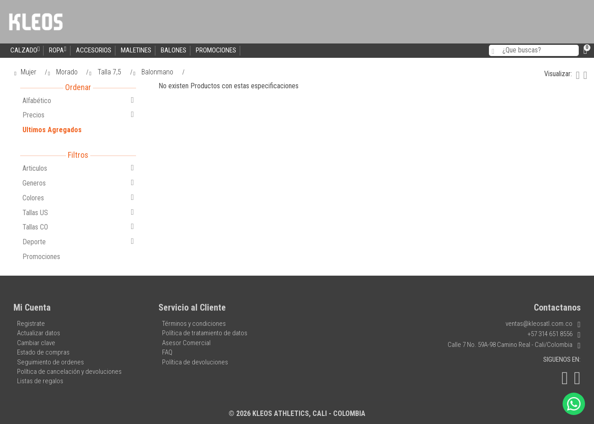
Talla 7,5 (106, 72)
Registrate (31, 324)
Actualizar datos (38, 333)
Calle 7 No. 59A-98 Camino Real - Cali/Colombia (514, 345)
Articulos (78, 168)
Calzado (25, 50)
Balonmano (154, 72)
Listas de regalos (40, 381)
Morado (63, 72)
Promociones (216, 50)
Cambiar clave (36, 343)
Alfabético (78, 100)
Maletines (136, 50)
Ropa (57, 50)
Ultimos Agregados (52, 129)
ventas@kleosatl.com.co (543, 324)
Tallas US (78, 212)
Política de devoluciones (195, 362)
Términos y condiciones (194, 324)
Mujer (25, 72)
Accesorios (93, 50)
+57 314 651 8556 (554, 334)
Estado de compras (43, 352)
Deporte (78, 241)
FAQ (167, 352)
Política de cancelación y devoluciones (69, 372)
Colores (78, 197)
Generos (78, 182)
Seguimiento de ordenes (50, 362)
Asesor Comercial (186, 343)
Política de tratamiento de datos (204, 333)
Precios (78, 114)
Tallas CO (78, 226)
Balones (173, 50)
